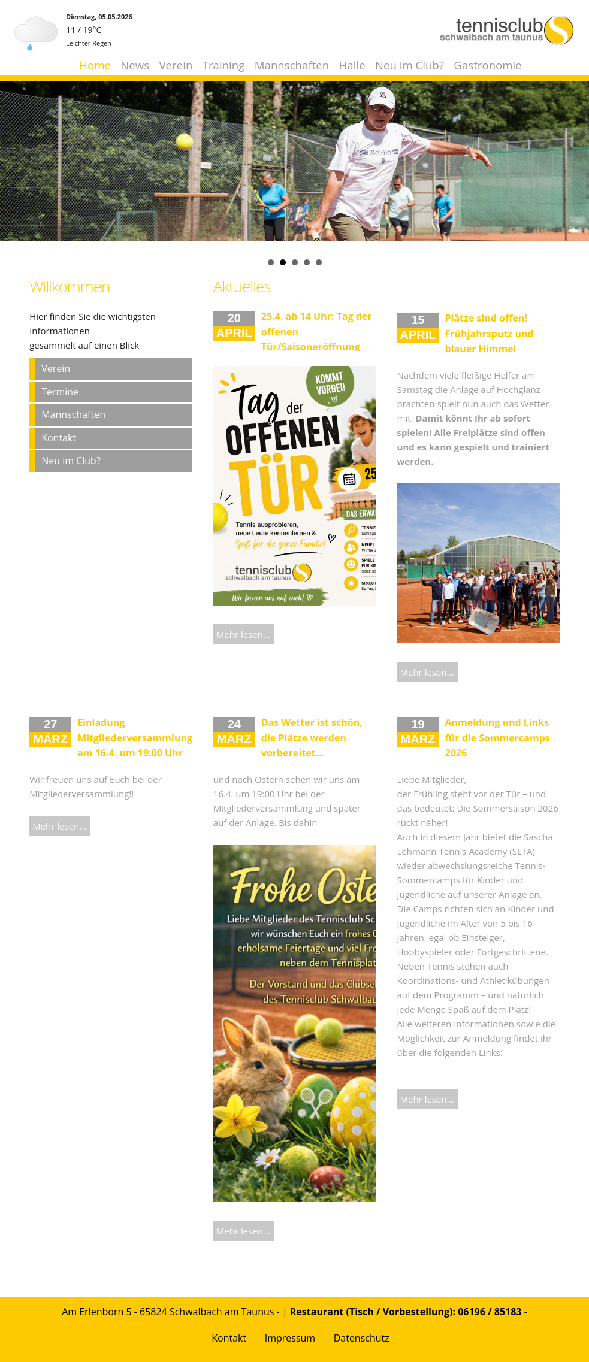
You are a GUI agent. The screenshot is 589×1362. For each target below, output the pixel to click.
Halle (352, 64)
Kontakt (58, 437)
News (134, 64)
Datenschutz (361, 1338)
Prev (15, 146)
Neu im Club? (409, 64)
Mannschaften (292, 64)
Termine (59, 391)
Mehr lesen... (243, 634)
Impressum (290, 1338)
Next (573, 146)
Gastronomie (487, 64)
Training (224, 64)
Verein (176, 64)
